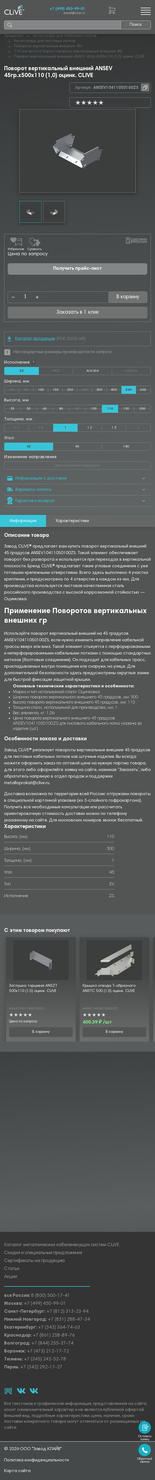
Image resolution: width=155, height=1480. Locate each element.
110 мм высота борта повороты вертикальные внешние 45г (68, 51)
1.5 (114, 427)
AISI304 (99, 372)
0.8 (46, 426)
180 (126, 446)
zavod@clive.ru (74, 13)
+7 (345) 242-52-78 (45, 1359)
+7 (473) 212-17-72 (48, 1351)
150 (56, 390)
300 (99, 390)
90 (77, 446)
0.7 (21, 426)
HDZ (63, 371)
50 (14, 389)
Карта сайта (17, 1471)
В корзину (127, 297)
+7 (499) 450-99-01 (67, 9)
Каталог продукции (31, 338)
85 (80, 407)
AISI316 (138, 371)
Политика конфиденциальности (36, 1460)
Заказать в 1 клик (77, 312)
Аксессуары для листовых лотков (44, 41)
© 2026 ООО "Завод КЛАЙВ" (33, 1449)
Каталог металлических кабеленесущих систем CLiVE (61, 1245)
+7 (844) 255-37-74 (52, 1343)
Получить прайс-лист (77, 268)
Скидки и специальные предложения (43, 1253)
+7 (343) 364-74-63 (59, 1327)
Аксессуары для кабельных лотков (65, 36)
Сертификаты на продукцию (34, 1261)
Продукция (13, 36)
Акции (10, 1277)
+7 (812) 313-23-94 (68, 1311)
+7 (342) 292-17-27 (41, 1367)
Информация (23, 521)
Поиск (136, 24)
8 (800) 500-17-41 (50, 1296)
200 (70, 390)
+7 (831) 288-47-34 (69, 1319)
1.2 (89, 427)
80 (29, 389)
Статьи (11, 1269)
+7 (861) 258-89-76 (54, 1335)
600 (143, 390)
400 (114, 390)
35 (12, 408)
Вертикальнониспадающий (98, 464)
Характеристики (72, 521)
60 (45, 408)
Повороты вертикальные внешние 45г (48, 46)
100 (41, 390)
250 (87, 389)
